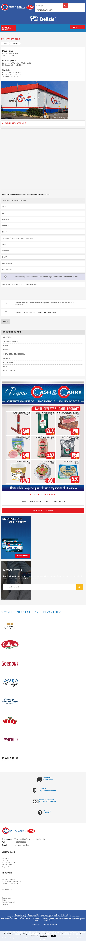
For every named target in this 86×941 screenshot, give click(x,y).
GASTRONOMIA (8, 362)
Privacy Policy (7, 865)
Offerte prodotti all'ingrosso (12, 881)
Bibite (4, 900)
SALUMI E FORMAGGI (10, 341)
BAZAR (5, 367)
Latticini (5, 904)
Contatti (5, 860)
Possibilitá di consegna (48, 778)
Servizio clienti (47, 812)
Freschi (4, 896)
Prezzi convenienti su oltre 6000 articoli (47, 801)
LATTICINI (6, 350)
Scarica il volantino (43, 510)
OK (53, 936)
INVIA (5, 321)
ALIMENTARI (7, 337)
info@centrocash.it (12, 76)
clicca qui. (43, 936)
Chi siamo (5, 858)
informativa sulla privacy (47, 312)
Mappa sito (6, 867)
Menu (74, 27)
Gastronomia (6, 898)
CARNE (5, 345)
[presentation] (18, 293)
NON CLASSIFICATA (10, 371)
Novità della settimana (10, 883)
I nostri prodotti (6, 28)
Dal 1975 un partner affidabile (47, 790)
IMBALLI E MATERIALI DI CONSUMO (15, 354)
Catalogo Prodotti (8, 879)
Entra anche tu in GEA (10, 862)
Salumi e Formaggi (8, 902)
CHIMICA (6, 358)
